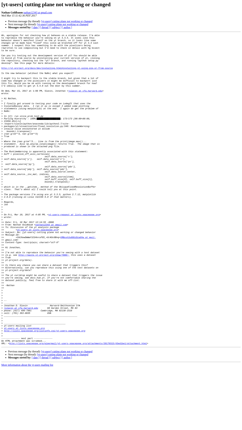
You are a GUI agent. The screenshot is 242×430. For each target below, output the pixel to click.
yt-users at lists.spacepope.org (37, 269)
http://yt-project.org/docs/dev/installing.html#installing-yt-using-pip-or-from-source (57, 75)
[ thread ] (45, 27)
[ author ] (67, 27)
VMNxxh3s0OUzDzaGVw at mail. (78, 278)
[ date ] (35, 27)
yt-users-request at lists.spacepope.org (74, 250)
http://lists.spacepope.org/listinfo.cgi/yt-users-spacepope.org (44, 390)
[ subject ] (56, 27)
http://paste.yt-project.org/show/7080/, (43, 299)
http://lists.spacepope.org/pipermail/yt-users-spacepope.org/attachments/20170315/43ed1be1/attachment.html (78, 405)
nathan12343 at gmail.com (38, 12)
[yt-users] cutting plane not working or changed (66, 21)
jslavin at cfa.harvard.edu (85, 102)
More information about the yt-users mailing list (27, 427)
